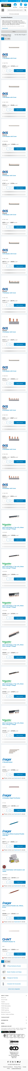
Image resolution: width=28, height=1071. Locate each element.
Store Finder (4, 999)
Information (14, 1020)
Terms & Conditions (8, 1067)
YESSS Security (5, 1008)
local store (17, 778)
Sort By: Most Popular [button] (20, 34)
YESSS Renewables (6, 1006)
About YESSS (14, 995)
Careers (3, 1001)
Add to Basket (20, 70)
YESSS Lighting (5, 1010)
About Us (3, 997)
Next (9, 38)
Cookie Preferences (16, 1068)
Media (14, 1023)
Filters (14, 31)
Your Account (14, 1017)
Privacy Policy (17, 1067)
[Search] (25, 10)
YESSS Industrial (5, 1003)
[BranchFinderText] (21, 5)
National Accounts (5, 1012)
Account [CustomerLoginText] (15, 7)
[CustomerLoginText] (15, 4)
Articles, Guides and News (7, 1014)
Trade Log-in (20, 774)
